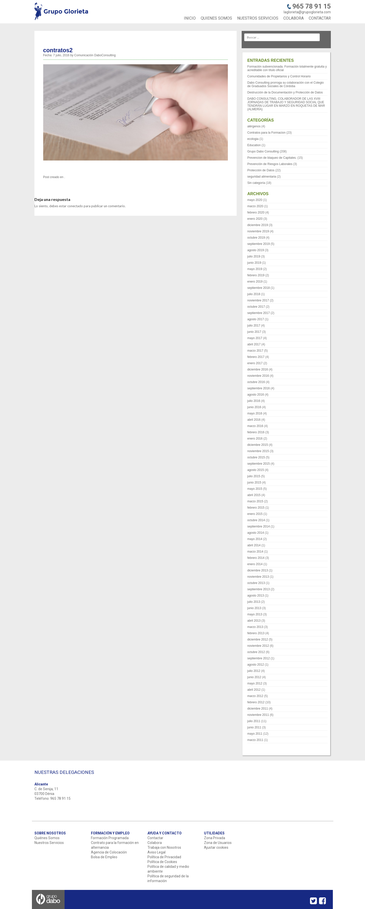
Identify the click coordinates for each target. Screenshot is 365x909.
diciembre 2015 (257, 445)
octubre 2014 (256, 520)
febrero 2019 (256, 275)
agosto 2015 (255, 470)
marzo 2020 (255, 206)
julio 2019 (253, 256)
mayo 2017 (254, 338)
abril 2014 (254, 545)
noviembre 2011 (258, 715)
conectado (75, 206)
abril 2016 (254, 419)
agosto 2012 (255, 664)
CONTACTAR (320, 18)
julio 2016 (253, 401)
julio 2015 (253, 476)
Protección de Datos (261, 170)
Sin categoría (256, 183)
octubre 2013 (256, 583)
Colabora (154, 843)
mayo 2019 (254, 269)
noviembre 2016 (258, 376)
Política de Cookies (162, 862)
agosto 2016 (255, 394)
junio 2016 (254, 407)
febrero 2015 (256, 507)
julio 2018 (253, 294)
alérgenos (254, 126)
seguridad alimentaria (261, 176)
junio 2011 (254, 727)
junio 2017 (254, 332)
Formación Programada (110, 838)
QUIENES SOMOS (216, 18)
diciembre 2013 (257, 570)
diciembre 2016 (257, 369)
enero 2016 (255, 438)
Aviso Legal (156, 852)
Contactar (155, 838)
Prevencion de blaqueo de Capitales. (272, 157)
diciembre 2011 (257, 708)
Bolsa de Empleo (104, 857)
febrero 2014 (256, 558)
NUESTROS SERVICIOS (257, 18)
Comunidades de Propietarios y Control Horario (279, 76)
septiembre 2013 (258, 589)
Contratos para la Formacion (266, 132)
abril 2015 (254, 495)
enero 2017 (255, 363)
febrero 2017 (256, 357)
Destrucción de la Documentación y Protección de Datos (285, 92)
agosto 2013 (255, 595)
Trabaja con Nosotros (164, 847)
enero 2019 (255, 281)
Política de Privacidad (164, 857)
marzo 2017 (255, 350)
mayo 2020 (254, 200)
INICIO (190, 18)
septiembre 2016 (258, 388)
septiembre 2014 (258, 526)
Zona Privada (214, 838)
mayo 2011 (254, 733)
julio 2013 (253, 602)
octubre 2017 (256, 306)
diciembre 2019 (257, 225)
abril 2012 (254, 689)
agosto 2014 (255, 532)
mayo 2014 (254, 539)
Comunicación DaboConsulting (95, 55)
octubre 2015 (256, 457)
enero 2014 (255, 564)
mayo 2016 (254, 413)
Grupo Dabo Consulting (263, 151)
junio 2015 (254, 482)
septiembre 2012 (258, 658)
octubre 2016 (256, 382)
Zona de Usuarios (218, 843)
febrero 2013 (256, 633)
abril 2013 (254, 620)
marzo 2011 (255, 740)
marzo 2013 (255, 627)
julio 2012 (253, 671)
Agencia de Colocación (109, 852)
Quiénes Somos (47, 838)
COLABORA (293, 18)
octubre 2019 (256, 237)
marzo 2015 (255, 501)
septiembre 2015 (258, 463)
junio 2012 (254, 677)
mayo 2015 (254, 489)
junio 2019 (254, 262)
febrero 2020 (256, 212)
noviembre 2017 (258, 300)
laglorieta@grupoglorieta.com (307, 12)
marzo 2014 (255, 551)
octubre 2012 (256, 652)
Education (254, 145)
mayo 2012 (254, 683)
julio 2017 (253, 325)
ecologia (253, 139)
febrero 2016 (256, 432)
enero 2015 (255, 514)
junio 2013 (254, 608)
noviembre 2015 (258, 451)
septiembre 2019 (258, 244)
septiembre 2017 (258, 313)
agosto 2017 (255, 319)
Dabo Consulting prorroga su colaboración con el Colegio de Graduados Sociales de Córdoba (285, 84)
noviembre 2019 (258, 231)
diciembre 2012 (257, 639)
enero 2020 (255, 219)
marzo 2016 (255, 426)
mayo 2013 (254, 614)
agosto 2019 (255, 250)
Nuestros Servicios (49, 843)
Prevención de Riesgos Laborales (269, 164)
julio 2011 (253, 721)
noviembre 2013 (258, 576)
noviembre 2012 (258, 646)
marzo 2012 (255, 696)
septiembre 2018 (258, 288)
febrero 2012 (256, 702)
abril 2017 (254, 344)
